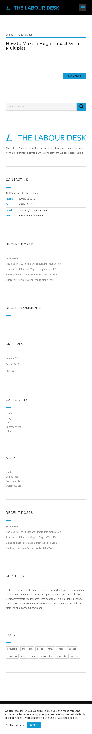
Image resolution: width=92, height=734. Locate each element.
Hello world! (12, 258)
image (9, 418)
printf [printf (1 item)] (33, 656)
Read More (74, 76)
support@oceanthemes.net (34, 210)
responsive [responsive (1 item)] (62, 656)
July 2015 (11, 370)
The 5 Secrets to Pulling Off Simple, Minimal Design (33, 263)
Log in (9, 472)
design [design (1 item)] (40, 649)
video (9, 431)
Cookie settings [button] (15, 725)
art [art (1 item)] (23, 649)
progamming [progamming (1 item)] (46, 656)
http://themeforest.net (31, 215)
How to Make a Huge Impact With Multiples (42, 46)
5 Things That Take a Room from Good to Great (32, 274)
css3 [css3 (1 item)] (31, 649)
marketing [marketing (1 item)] (12, 656)
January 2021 (13, 358)
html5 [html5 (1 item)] (50, 649)
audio (9, 413)
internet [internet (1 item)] (72, 649)
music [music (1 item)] (23, 656)
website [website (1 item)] (75, 656)
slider (9, 422)
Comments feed (14, 481)
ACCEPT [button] (34, 725)
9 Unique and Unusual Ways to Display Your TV (31, 269)
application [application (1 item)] (12, 649)
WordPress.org (13, 485)
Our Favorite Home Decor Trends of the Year (29, 280)
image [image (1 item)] (60, 649)
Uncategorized (13, 427)
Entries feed (12, 476)
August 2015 (12, 364)
